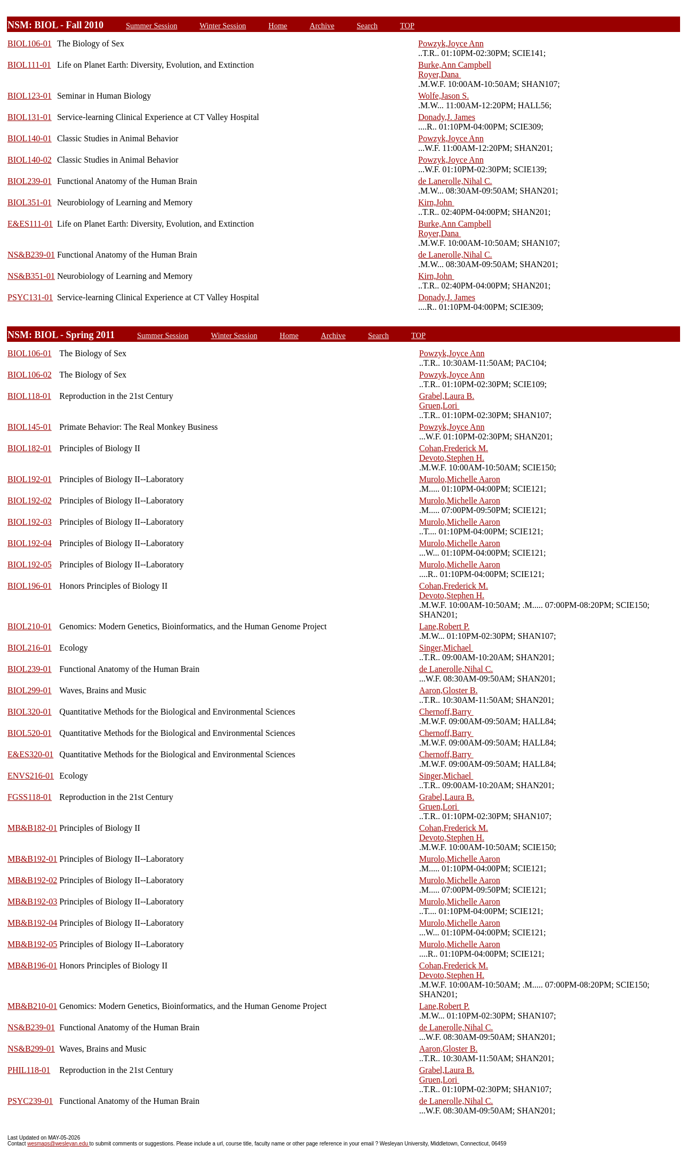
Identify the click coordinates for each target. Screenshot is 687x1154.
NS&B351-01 (31, 276)
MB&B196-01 (32, 965)
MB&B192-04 (32, 922)
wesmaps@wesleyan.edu (58, 1144)
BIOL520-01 (29, 733)
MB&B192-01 (32, 858)
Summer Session (151, 25)
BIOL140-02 (29, 159)
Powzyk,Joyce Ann (451, 43)
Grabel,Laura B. (447, 395)
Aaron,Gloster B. (448, 690)
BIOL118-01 (29, 395)
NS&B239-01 (31, 254)
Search (367, 25)
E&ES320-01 (30, 754)
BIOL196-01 (29, 585)
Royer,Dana (439, 74)
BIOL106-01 (29, 43)
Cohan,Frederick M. (453, 448)
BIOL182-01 (29, 448)
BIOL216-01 (29, 647)
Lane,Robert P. (444, 626)
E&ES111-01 (30, 223)
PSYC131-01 (30, 297)
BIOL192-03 (29, 521)
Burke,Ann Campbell (454, 64)
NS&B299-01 (31, 1048)
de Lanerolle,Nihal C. (455, 181)
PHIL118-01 (28, 1070)
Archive (322, 25)
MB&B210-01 (32, 1006)
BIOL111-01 (29, 64)
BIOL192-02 (29, 500)
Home (277, 25)
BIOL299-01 (29, 690)
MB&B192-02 (32, 880)
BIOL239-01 (29, 181)
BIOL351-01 (29, 202)
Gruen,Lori (439, 405)
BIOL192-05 (29, 564)
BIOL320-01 (29, 711)
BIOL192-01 (29, 479)
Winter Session (222, 25)
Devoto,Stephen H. (451, 457)
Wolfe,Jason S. (443, 95)
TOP (407, 25)
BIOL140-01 (29, 138)
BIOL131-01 (29, 117)
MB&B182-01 (32, 827)
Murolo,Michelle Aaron (459, 479)
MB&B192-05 (32, 944)
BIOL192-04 (29, 543)
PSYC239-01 (30, 1100)
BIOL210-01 (29, 626)
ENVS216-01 (30, 775)
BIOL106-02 (29, 374)
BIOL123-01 (29, 95)
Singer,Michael (446, 647)
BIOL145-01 (29, 426)
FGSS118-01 (29, 797)
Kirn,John (436, 202)
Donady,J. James (446, 117)
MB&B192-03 (32, 901)
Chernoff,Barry (446, 711)
